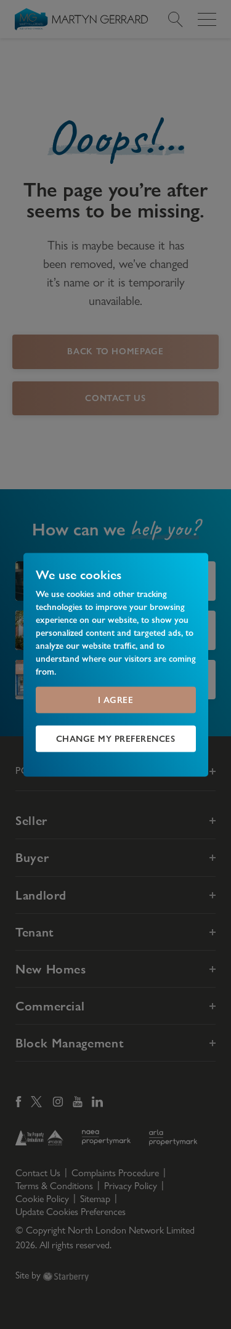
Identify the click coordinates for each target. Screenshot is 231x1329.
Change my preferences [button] (116, 738)
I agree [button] (116, 699)
